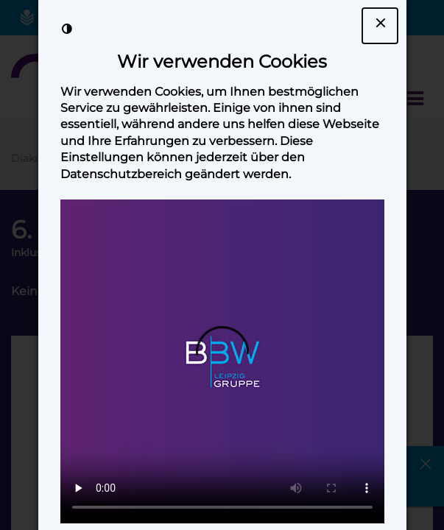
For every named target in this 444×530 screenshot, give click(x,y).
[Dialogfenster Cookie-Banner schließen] (380, 25)
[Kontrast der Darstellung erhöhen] (67, 28)
